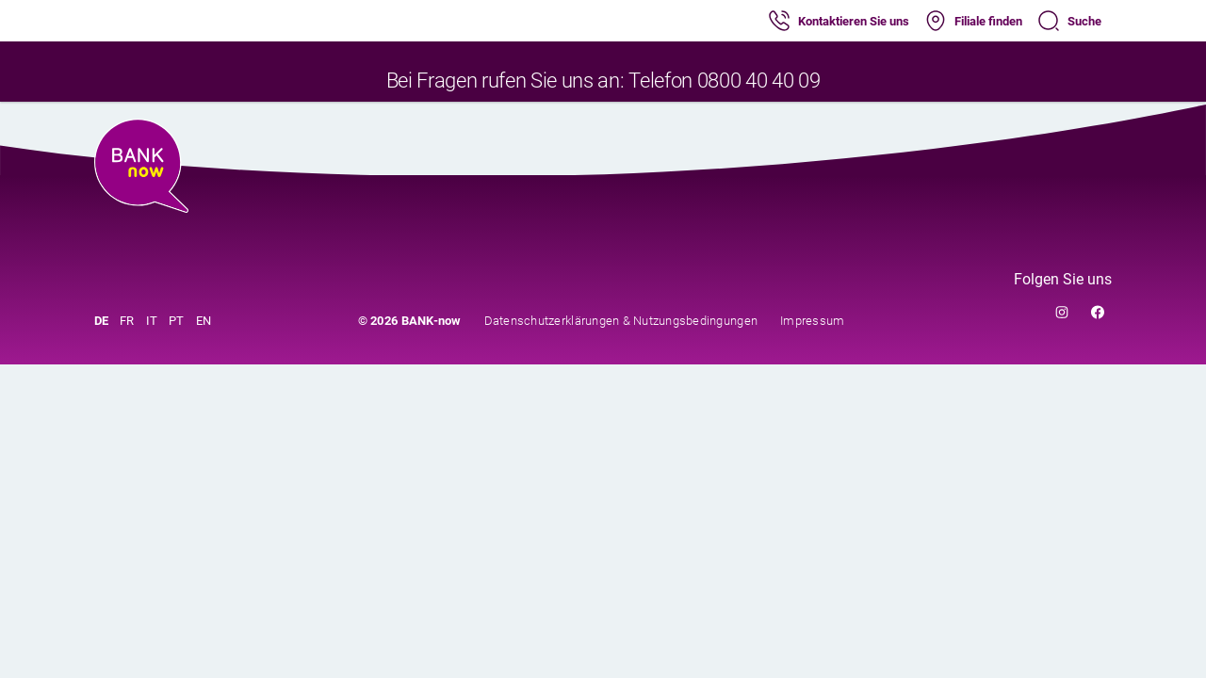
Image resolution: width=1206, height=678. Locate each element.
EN (204, 321)
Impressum (812, 321)
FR (127, 321)
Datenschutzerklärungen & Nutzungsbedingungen (621, 321)
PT (177, 321)
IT (152, 321)
